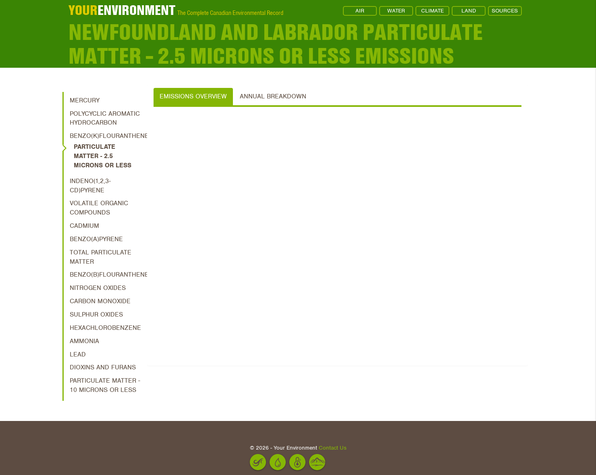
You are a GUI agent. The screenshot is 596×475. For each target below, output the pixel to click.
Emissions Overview (193, 96)
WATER (396, 10)
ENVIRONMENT (122, 10)
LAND (468, 10)
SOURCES (505, 10)
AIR (359, 10)
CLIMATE (432, 10)
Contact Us (333, 447)
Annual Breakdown (273, 96)
